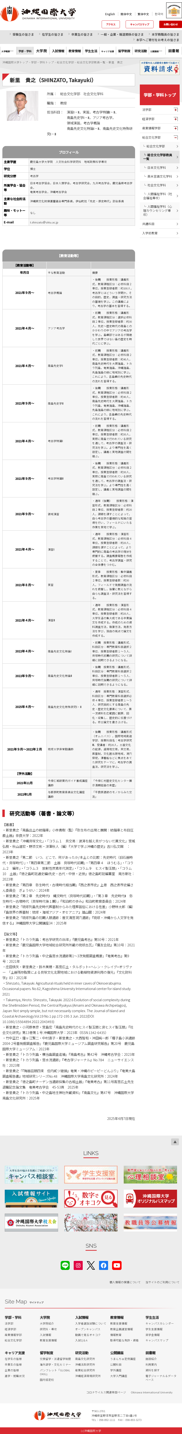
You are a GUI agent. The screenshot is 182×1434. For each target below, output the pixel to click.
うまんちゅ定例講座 (123, 1359)
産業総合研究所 (85, 1370)
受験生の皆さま (23, 34)
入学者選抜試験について (90, 1323)
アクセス (110, 24)
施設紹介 (151, 1359)
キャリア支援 (15, 1352)
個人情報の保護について (125, 1282)
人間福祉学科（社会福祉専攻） (157, 196)
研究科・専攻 (48, 1329)
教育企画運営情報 (121, 1329)
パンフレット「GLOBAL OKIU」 (55, 1372)
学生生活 (152, 1317)
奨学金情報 (153, 1335)
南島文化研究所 (85, 1359)
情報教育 (116, 1335)
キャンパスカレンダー (160, 1323)
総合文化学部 (151, 137)
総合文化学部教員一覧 (157, 157)
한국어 (159, 14)
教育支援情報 (48, 1340)
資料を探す (153, 1370)
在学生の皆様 (13, 1359)
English (110, 14)
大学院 (41, 50)
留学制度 (46, 1352)
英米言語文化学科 (159, 176)
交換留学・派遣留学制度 (55, 1359)
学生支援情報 (154, 1329)
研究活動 (81, 1352)
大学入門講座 (118, 1376)
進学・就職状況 (15, 1376)
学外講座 (116, 1370)
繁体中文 (143, 14)
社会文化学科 (156, 185)
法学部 (146, 109)
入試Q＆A (81, 1340)
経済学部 (148, 119)
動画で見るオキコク (88, 1335)
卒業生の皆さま (82, 34)
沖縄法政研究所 (85, 1364)
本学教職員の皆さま (165, 34)
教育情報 (116, 1317)
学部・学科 (13, 1317)
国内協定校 (47, 1380)
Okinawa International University (152, 1392)
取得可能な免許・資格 (124, 1340)
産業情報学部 (151, 128)
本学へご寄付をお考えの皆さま (157, 40)
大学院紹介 (47, 1323)
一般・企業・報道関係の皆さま (122, 34)
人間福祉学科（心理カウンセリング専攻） (157, 210)
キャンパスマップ (139, 24)
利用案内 (151, 1364)
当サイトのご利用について (163, 1282)
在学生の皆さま (53, 34)
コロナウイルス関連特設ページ (106, 1392)
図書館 (173, 50)
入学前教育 (150, 233)
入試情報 (45, 1335)
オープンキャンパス (87, 1329)
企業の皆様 (12, 1370)
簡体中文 (126, 14)
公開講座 (116, 1352)
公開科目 (116, 1364)
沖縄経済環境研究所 (88, 1376)
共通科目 (148, 224)
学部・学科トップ (160, 95)
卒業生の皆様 (13, 1364)
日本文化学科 (156, 167)
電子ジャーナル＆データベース (161, 1378)
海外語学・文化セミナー (55, 1364)
